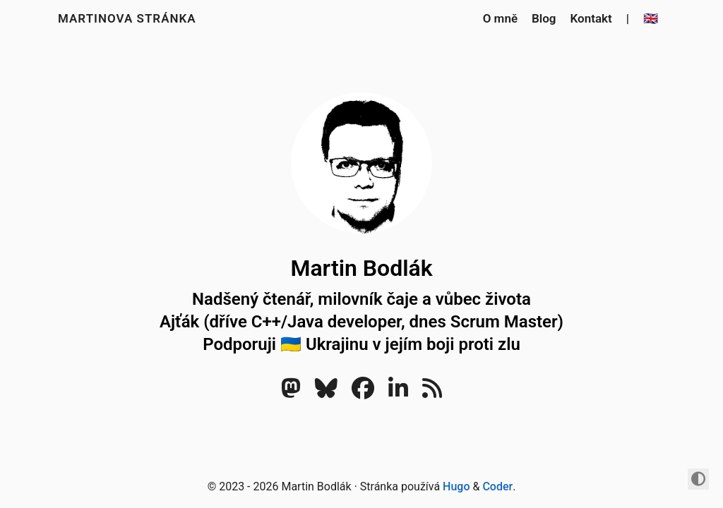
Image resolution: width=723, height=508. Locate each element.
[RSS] (432, 392)
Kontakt (591, 18)
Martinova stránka (127, 18)
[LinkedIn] (398, 392)
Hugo (456, 486)
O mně (500, 18)
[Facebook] (363, 392)
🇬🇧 (650, 18)
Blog (544, 18)
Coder (497, 486)
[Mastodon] (291, 392)
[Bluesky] (326, 392)
